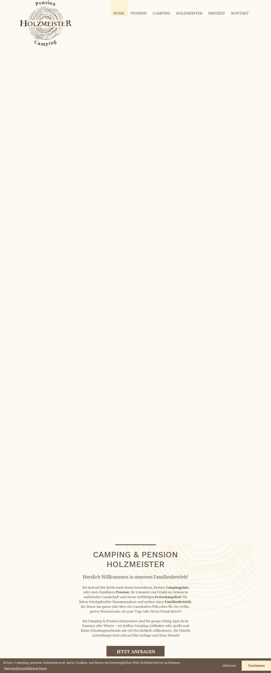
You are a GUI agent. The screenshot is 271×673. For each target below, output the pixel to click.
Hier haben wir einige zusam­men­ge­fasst (195, 434)
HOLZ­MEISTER (189, 13)
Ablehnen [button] (229, 666)
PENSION (139, 13)
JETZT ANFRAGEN (136, 279)
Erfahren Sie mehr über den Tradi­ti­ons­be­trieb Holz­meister (76, 427)
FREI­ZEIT (216, 13)
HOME (118, 13)
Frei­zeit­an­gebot (168, 224)
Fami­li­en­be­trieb (178, 229)
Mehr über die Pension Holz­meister (195, 352)
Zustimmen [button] (256, 666)
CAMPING (161, 13)
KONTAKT (240, 13)
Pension (122, 220)
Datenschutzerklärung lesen (25, 668)
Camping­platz (177, 215)
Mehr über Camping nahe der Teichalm (76, 357)
